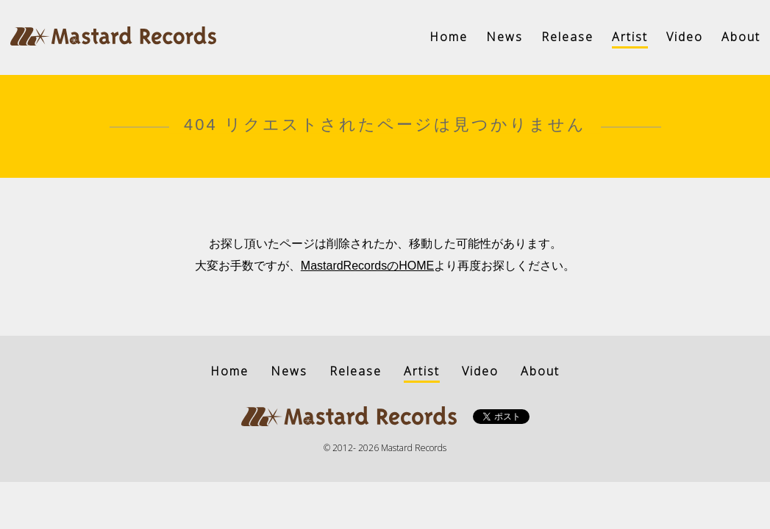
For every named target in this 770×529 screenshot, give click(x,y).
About (740, 37)
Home (448, 37)
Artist (630, 37)
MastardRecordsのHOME (367, 265)
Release (567, 37)
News (504, 37)
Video (684, 37)
